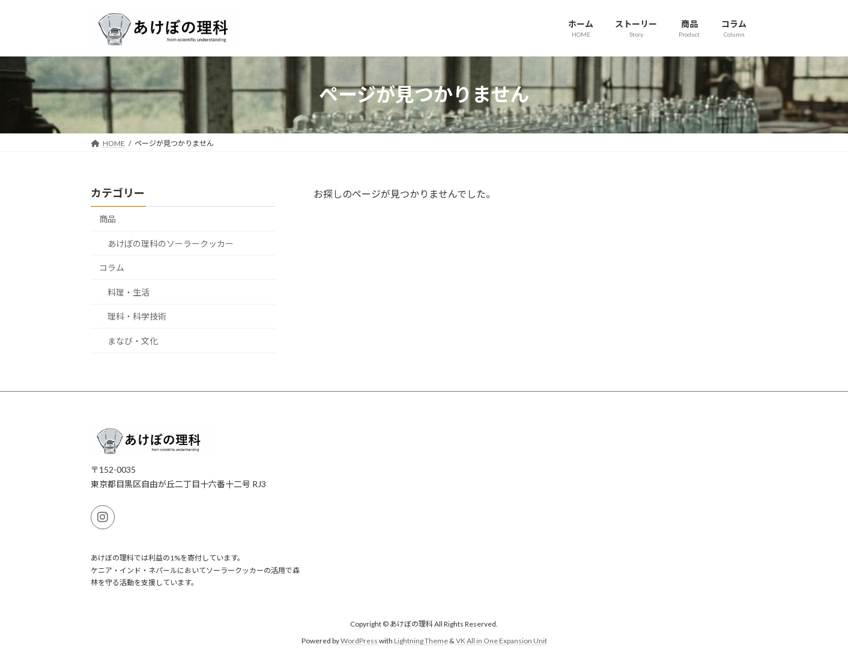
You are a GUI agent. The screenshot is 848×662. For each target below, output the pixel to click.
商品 (107, 219)
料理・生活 (129, 292)
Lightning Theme (421, 640)
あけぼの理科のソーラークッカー (171, 243)
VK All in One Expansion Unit (501, 640)
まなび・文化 (133, 341)
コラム (111, 268)
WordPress (359, 640)
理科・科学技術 (137, 316)
